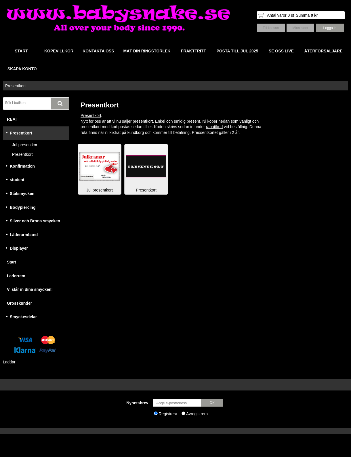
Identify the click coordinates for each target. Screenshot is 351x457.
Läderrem (16, 276)
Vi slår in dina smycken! (30, 289)
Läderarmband (24, 234)
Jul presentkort (25, 145)
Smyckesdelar (23, 316)
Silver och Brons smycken (35, 221)
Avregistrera (197, 414)
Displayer (19, 248)
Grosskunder (19, 303)
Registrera (168, 414)
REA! (12, 119)
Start (11, 262)
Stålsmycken (22, 193)
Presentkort (15, 86)
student (17, 179)
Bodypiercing (22, 207)
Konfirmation (22, 166)
